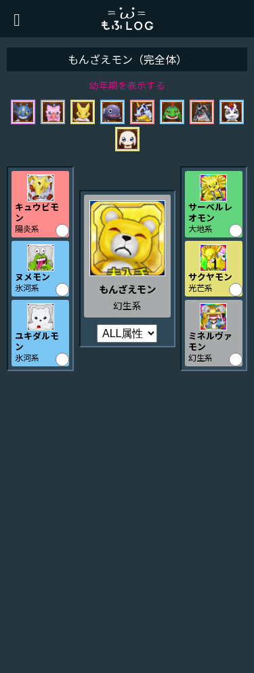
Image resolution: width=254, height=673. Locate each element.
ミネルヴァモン (210, 340)
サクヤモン (210, 276)
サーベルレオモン (210, 211)
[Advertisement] (127, 525)
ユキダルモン (37, 340)
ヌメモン (32, 276)
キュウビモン (37, 211)
